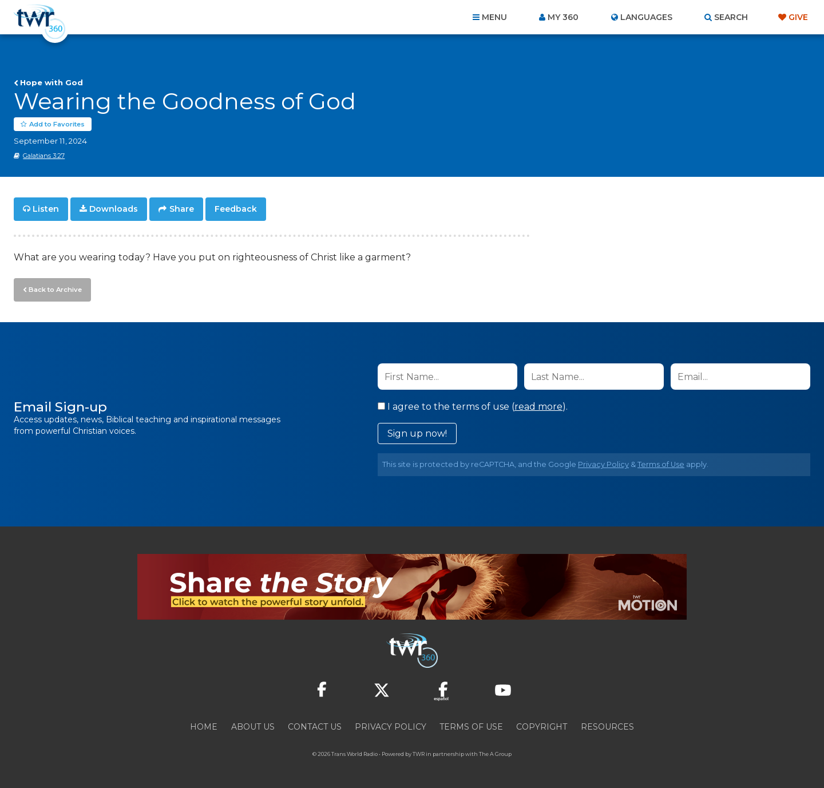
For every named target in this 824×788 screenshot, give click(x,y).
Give (798, 17)
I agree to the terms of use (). (473, 406)
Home (203, 726)
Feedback (236, 209)
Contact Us (315, 726)
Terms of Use (660, 464)
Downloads (113, 209)
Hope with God (51, 82)
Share (181, 209)
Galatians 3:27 (44, 156)
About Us (253, 726)
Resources (607, 726)
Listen (46, 209)
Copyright (541, 726)
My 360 (563, 17)
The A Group (495, 753)
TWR (419, 753)
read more (538, 406)
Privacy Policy (603, 464)
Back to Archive (54, 289)
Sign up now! (417, 432)
